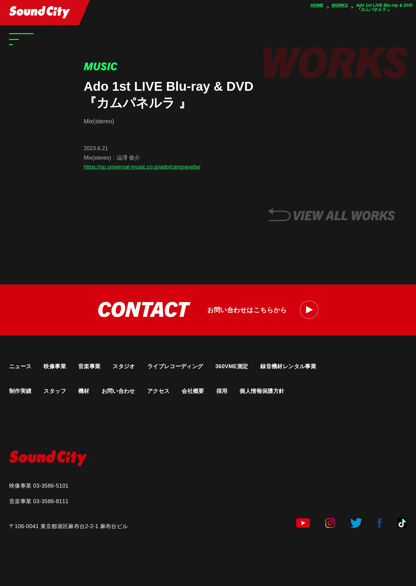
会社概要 (193, 391)
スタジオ (124, 366)
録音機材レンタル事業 (288, 366)
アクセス (158, 391)
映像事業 (55, 366)
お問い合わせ (118, 391)
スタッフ (55, 391)
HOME (316, 5)
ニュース (20, 366)
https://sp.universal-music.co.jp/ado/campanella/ (142, 167)
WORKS (339, 5)
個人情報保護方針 (261, 391)
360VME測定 (231, 366)
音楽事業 (89, 366)
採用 (222, 391)
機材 (83, 391)
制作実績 (20, 391)
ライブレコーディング (175, 366)
